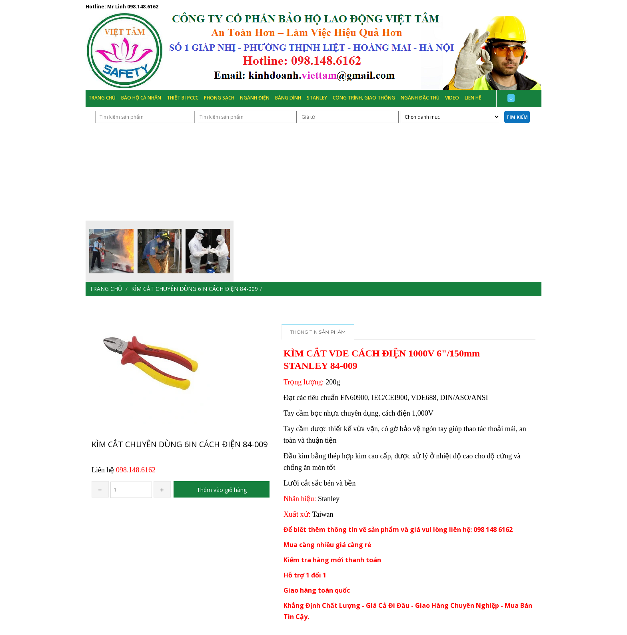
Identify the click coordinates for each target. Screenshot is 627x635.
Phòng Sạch (219, 97)
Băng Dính (288, 97)
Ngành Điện (255, 97)
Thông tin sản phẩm (318, 332)
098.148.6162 (142, 6)
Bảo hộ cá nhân (141, 97)
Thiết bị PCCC (182, 97)
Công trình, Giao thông (364, 97)
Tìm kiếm (517, 117)
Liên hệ (473, 97)
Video (452, 97)
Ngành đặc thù (420, 97)
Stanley (317, 97)
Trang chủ (102, 97)
